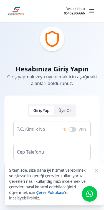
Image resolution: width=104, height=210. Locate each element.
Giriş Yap (41, 110)
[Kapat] (96, 170)
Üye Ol (65, 110)
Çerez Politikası (50, 192)
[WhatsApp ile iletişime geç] (89, 194)
